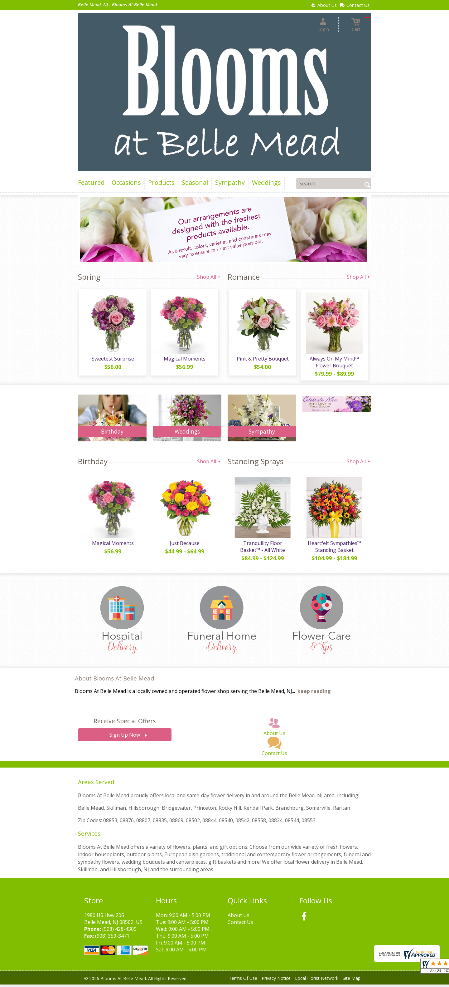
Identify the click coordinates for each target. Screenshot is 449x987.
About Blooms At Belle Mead (114, 681)
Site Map (351, 981)
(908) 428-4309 (119, 931)
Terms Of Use (243, 981)
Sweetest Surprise (112, 359)
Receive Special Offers (125, 723)
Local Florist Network (316, 981)
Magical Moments (184, 359)
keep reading (314, 693)
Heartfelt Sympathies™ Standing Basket (333, 549)
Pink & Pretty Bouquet (262, 359)
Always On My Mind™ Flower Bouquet (333, 363)
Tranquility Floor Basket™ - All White (261, 549)
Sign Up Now (124, 737)
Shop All (209, 276)
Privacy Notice (276, 981)
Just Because (184, 545)
